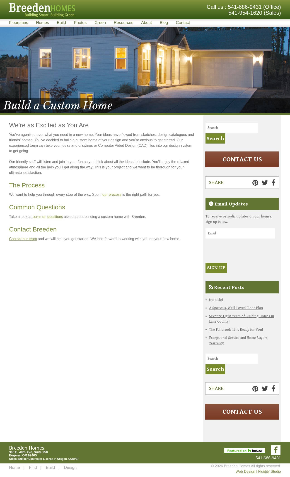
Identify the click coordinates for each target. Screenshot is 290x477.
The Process (27, 185)
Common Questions (37, 207)
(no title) (216, 300)
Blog (164, 22)
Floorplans (18, 22)
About (146, 22)
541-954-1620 (245, 13)
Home (14, 467)
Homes (42, 22)
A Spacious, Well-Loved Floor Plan (236, 308)
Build (61, 22)
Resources (123, 22)
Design (70, 467)
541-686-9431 (245, 7)
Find (33, 467)
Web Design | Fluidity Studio (258, 471)
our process (111, 194)
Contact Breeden (33, 229)
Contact (183, 22)
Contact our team (23, 239)
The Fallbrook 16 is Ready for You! (236, 329)
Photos (80, 22)
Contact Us (242, 159)
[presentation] (239, 251)
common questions (47, 217)
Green (100, 22)
